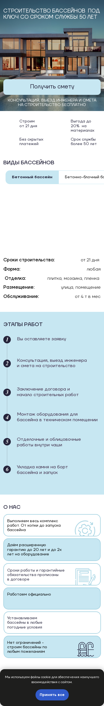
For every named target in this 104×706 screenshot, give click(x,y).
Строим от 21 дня (28, 123)
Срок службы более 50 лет (84, 141)
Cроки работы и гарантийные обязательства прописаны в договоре (36, 575)
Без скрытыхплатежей (31, 141)
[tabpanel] (52, 251)
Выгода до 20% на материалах (82, 126)
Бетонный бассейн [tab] (32, 177)
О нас (12, 507)
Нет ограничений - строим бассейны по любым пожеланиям (27, 647)
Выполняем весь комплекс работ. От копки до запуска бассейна (34, 526)
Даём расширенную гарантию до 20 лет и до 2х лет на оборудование (34, 550)
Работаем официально (29, 594)
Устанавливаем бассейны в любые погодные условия (24, 623)
